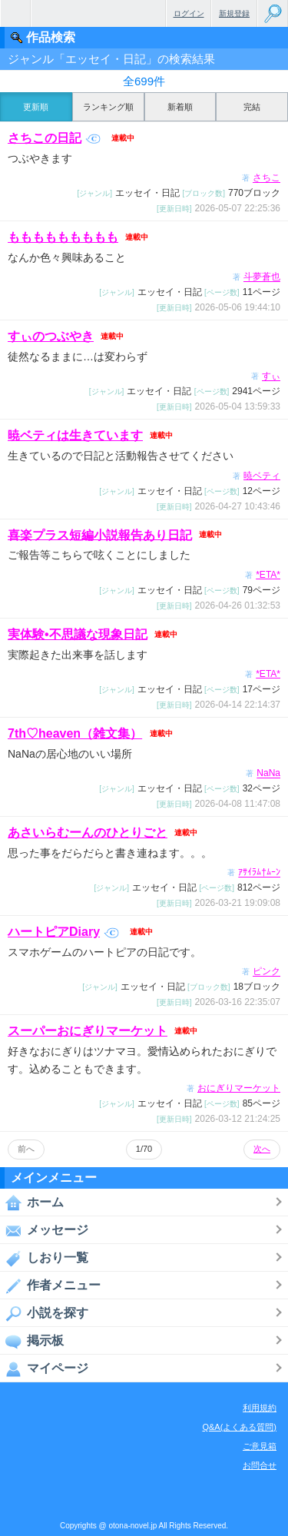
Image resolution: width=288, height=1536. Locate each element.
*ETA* (268, 574)
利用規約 (259, 1407)
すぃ (271, 376)
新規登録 (234, 13)
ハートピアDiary (63, 931)
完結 (251, 106)
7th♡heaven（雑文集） (75, 733)
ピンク (266, 972)
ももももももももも (63, 237)
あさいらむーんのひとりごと (87, 832)
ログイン (189, 13)
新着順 (180, 106)
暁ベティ (261, 475)
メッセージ (44, 1230)
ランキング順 (108, 106)
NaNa (268, 773)
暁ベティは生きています (75, 435)
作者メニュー (50, 1285)
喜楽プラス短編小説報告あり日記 (100, 534)
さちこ (266, 178)
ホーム (32, 1202)
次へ (261, 1148)
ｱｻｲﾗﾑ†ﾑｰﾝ (259, 873)
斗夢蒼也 (261, 277)
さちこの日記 (54, 137)
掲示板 (32, 1341)
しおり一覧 (44, 1258)
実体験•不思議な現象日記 (77, 634)
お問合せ (259, 1465)
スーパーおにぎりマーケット (87, 1030)
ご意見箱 (259, 1446)
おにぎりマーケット (238, 1088)
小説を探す (44, 1313)
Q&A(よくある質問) (239, 1426)
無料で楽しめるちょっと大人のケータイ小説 (15, 13)
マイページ (44, 1368)
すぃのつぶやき (51, 336)
